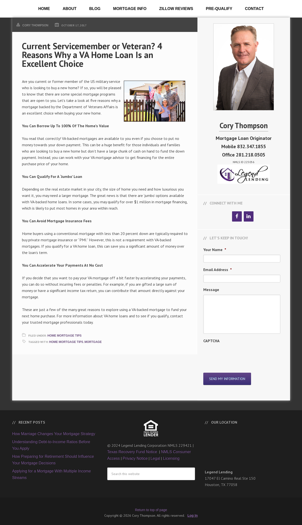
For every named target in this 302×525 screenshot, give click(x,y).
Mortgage (93, 342)
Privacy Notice (135, 455)
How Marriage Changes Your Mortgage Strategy (53, 431)
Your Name (214, 249)
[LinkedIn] (248, 216)
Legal (155, 455)
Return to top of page (151, 507)
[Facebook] (237, 216)
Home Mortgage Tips (65, 335)
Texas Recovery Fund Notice (132, 449)
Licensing (171, 455)
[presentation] (240, 355)
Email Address (217, 269)
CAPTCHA (211, 340)
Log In (192, 513)
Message (211, 289)
